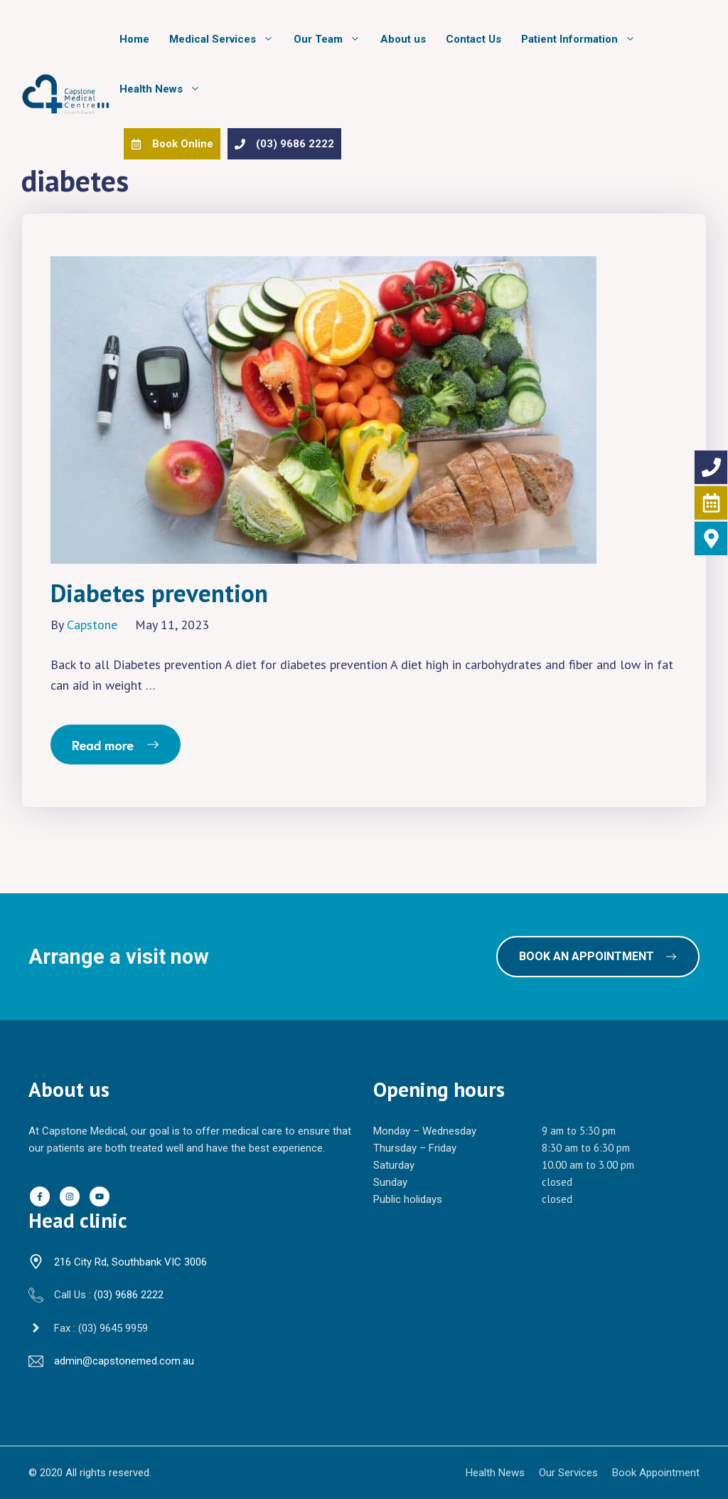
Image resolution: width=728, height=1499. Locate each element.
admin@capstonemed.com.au (124, 1361)
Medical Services (226, 39)
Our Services (568, 1472)
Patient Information (583, 39)
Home (134, 39)
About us (403, 39)
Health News (164, 89)
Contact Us (473, 39)
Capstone (92, 624)
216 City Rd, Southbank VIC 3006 (130, 1262)
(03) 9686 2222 (129, 1294)
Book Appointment (656, 1472)
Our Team (332, 39)
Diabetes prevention (159, 593)
